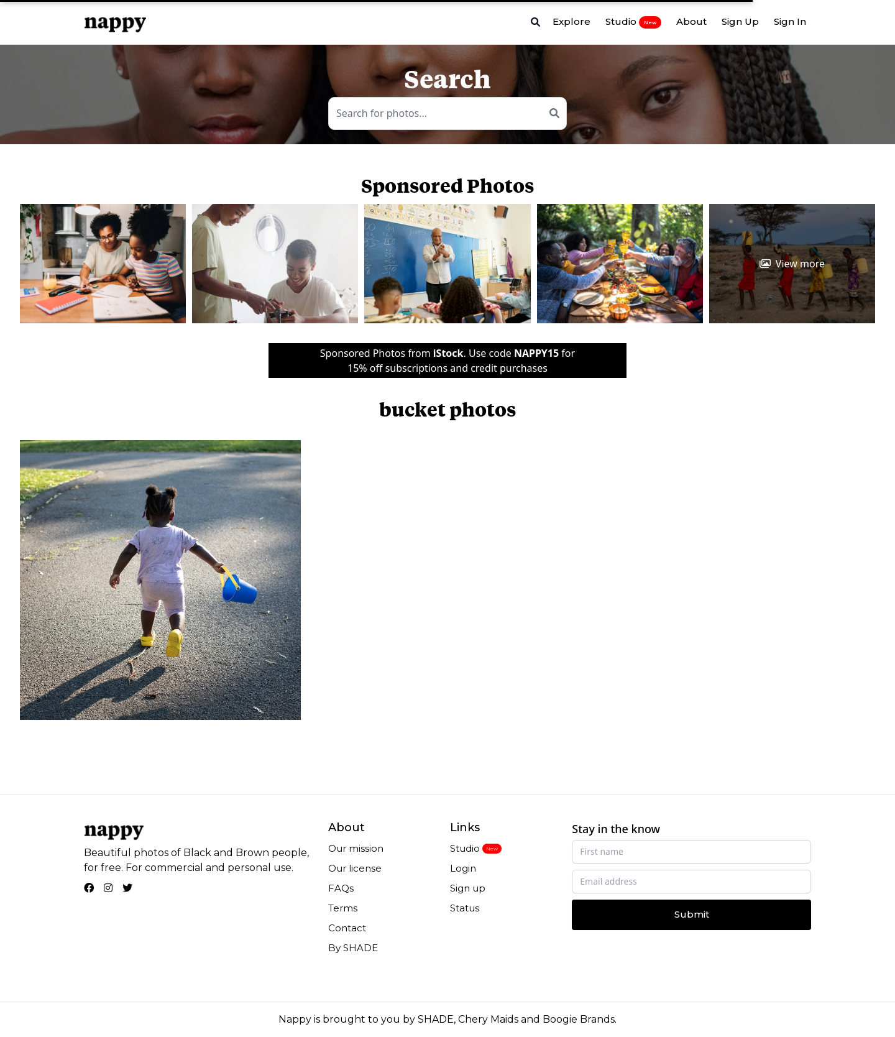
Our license (355, 868)
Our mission (355, 848)
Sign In (790, 21)
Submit (691, 914)
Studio (633, 22)
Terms (342, 908)
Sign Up (740, 21)
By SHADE (353, 948)
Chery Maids (488, 1019)
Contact (347, 928)
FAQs (341, 888)
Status (464, 908)
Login (463, 868)
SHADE (436, 1019)
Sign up (467, 888)
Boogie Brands (579, 1019)
